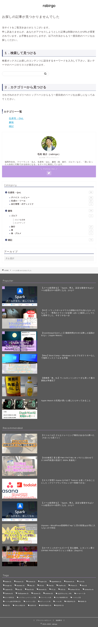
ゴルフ (52, 215)
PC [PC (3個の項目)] (53, 589)
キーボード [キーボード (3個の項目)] (80, 593)
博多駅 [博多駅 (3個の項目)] (83, 601)
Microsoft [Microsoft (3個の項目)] (43, 589)
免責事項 (59, 620)
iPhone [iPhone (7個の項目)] (73, 585)
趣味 (11, 122)
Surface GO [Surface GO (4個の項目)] (75, 589)
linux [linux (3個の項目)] (84, 585)
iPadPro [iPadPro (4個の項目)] (62, 585)
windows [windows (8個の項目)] (49, 593)
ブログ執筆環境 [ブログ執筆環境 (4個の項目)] (62, 597)
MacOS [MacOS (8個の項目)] (30, 589)
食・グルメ (52, 233)
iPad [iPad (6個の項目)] (51, 585)
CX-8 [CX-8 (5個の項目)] (81, 581)
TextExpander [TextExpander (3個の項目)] (23, 593)
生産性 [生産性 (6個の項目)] (33, 605)
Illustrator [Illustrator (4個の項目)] (20, 585)
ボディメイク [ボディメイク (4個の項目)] (45, 601)
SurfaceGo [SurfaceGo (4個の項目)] (89, 589)
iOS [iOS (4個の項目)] (41, 585)
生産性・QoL (16, 118)
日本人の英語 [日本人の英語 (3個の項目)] (20, 605)
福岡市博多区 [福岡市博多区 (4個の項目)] (46, 605)
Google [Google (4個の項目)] (8, 585)
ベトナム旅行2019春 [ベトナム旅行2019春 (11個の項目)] (13, 601)
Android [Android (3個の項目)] (31, 581)
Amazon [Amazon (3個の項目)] (19, 581)
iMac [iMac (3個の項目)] (31, 585)
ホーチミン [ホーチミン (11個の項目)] (30, 601)
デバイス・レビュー (52, 197)
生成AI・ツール (52, 201)
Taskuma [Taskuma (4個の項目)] (9, 593)
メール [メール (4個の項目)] (58, 601)
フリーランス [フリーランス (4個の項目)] (46, 597)
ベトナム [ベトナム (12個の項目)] (76, 597)
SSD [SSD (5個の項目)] (62, 589)
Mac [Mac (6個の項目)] (19, 589)
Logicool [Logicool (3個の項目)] (8, 589)
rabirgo (49, 5)
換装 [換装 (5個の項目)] (7, 605)
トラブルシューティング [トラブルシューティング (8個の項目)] (27, 597)
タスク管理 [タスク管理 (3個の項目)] (9, 597)
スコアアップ (20, 223)
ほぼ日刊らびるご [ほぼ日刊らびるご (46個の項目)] (64, 593)
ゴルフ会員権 (20, 220)
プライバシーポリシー (43, 620)
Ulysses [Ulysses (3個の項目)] (36, 593)
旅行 (52, 226)
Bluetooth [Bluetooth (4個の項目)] (70, 581)
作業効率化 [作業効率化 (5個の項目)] (70, 601)
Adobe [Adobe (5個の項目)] (8, 581)
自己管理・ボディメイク (52, 204)
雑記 (11, 126)
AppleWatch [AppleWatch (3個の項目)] (56, 581)
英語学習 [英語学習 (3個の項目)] (60, 605)
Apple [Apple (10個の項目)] (43, 581)
